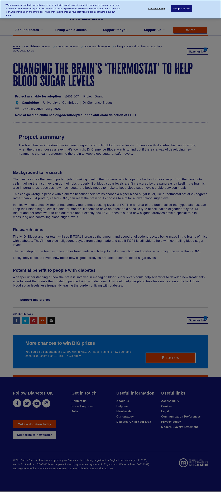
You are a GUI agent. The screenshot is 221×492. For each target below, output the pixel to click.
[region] (110, 9)
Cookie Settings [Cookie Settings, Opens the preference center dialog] (156, 9)
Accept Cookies (181, 9)
